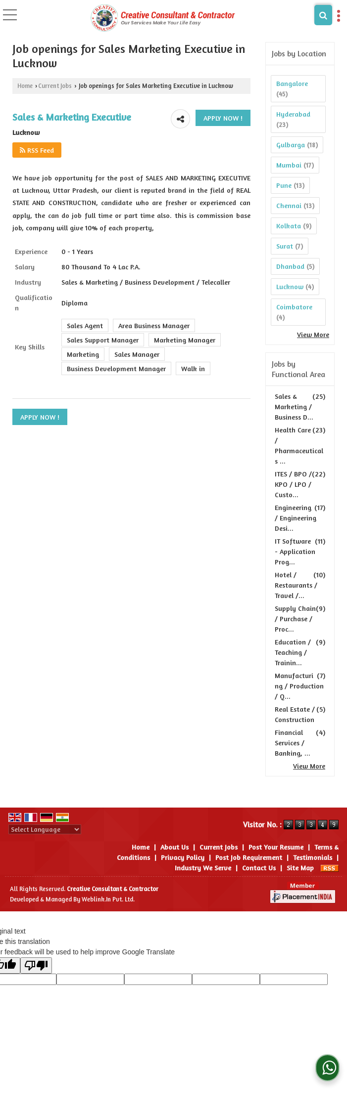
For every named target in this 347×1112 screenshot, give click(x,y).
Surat (284, 246)
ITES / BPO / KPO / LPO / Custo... (293, 484)
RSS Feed (37, 150)
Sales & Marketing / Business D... (294, 406)
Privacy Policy (182, 857)
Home (25, 85)
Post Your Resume (275, 847)
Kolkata (288, 225)
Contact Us (259, 867)
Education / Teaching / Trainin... (293, 652)
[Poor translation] (36, 965)
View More (313, 334)
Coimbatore (294, 306)
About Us (174, 847)
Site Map (300, 867)
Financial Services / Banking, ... (292, 742)
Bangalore (292, 83)
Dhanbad (290, 266)
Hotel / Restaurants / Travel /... (296, 584)
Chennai (288, 205)
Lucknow (289, 286)
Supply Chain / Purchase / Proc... (295, 618)
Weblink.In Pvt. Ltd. (108, 899)
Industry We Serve (203, 867)
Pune (284, 185)
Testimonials (312, 857)
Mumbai (288, 165)
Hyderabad (293, 114)
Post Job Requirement (248, 857)
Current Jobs (55, 85)
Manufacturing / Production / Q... (299, 685)
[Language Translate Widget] (44, 829)
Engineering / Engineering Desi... (295, 517)
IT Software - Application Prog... (295, 551)
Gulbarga (290, 144)
